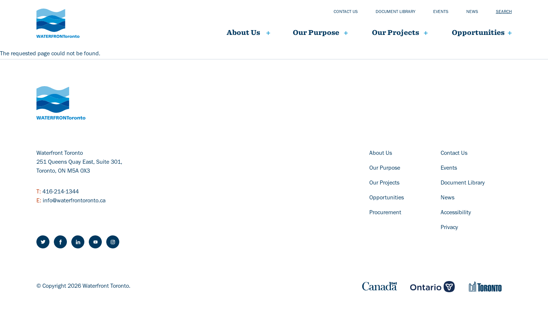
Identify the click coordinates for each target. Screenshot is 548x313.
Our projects (395, 32)
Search (504, 12)
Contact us (346, 12)
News (472, 12)
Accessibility (456, 213)
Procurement (385, 213)
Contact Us (454, 154)
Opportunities (478, 32)
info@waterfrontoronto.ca (74, 201)
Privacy (449, 228)
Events (440, 12)
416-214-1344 (60, 192)
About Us (243, 32)
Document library (395, 12)
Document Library (463, 183)
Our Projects (384, 183)
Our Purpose (316, 32)
